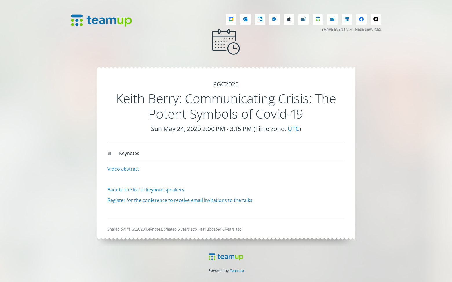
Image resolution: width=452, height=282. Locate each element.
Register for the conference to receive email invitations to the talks (179, 200)
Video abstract (123, 169)
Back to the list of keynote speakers (145, 190)
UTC (293, 129)
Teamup (237, 270)
